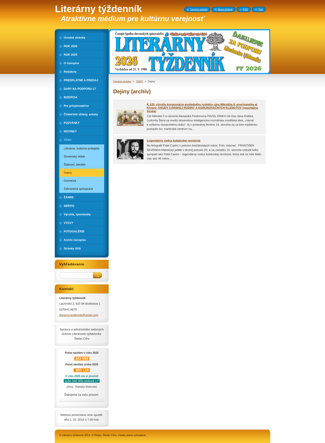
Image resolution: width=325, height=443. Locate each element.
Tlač (260, 9)
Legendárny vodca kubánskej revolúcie (173, 140)
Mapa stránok (225, 9)
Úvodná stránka (122, 81)
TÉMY (139, 81)
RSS (245, 9)
